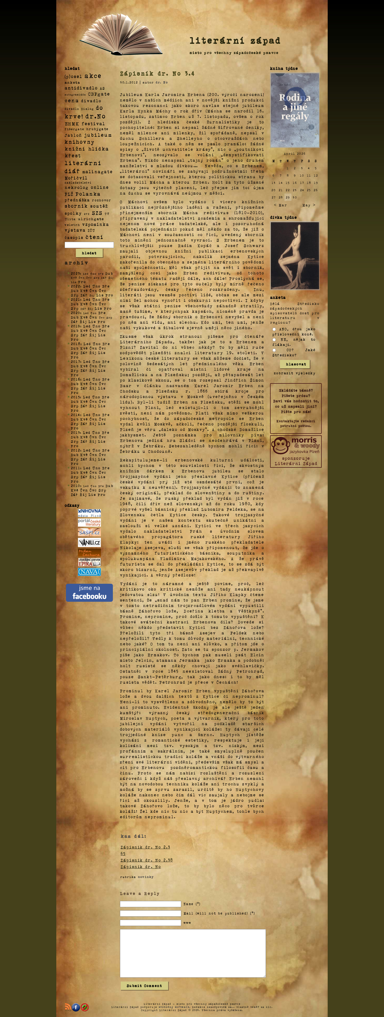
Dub (109, 273)
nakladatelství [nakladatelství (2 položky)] (78, 182)
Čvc (102, 290)
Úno (96, 286)
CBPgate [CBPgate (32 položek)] (99, 94)
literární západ (235, 40)
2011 (75, 468)
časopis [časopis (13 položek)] (74, 237)
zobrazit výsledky (295, 373)
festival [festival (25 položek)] (93, 123)
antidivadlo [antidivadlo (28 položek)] (81, 88)
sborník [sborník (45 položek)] (76, 206)
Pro (82, 281)
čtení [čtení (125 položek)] (95, 236)
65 (123, 853)
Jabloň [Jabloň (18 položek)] (73, 135)
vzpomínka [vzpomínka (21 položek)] (95, 224)
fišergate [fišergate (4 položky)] (74, 129)
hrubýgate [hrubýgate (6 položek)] (97, 129)
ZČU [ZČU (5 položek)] (91, 230)
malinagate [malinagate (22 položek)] (97, 171)
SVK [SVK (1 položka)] (87, 213)
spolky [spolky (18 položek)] (73, 213)
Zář (84, 295)
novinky (146, 877)
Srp (75, 295)
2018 (76, 343)
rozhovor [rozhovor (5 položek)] (101, 200)
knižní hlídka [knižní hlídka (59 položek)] (87, 148)
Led (87, 286)
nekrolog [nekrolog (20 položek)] (77, 187)
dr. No (162, 82)
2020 (75, 312)
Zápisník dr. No (141, 866)
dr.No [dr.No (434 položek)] (96, 115)
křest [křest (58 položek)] (73, 155)
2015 (75, 397)
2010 (75, 485)
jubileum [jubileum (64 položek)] (98, 134)
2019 (75, 326)
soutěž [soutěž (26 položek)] (99, 206)
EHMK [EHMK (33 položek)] (72, 123)
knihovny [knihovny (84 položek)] (80, 141)
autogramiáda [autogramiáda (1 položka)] (75, 94)
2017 (75, 361)
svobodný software (174, 1006)
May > (308, 205)
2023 (75, 273)
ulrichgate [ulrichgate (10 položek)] (91, 218)
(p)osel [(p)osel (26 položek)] (73, 76)
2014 (75, 414)
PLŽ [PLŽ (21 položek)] (69, 194)
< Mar (280, 205)
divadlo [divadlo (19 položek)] (91, 100)
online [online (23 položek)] (100, 187)
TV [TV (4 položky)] (107, 213)
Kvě (84, 290)
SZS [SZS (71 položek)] (97, 212)
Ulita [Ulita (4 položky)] (70, 219)
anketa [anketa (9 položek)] (72, 82)
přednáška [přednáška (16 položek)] (77, 199)
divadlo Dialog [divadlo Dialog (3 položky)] (79, 109)
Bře (106, 286)
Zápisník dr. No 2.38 (147, 860)
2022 (75, 286)
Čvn (93, 290)
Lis (100, 295)
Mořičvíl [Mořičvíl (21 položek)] (76, 177)
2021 (75, 299)
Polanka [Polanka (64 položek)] (88, 193)
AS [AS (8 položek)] (102, 88)
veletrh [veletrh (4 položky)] (72, 224)
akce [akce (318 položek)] (93, 75)
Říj (83, 321)
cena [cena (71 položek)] (72, 100)
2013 (75, 432)
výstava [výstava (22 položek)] (75, 230)
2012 (75, 450)
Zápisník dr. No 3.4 (157, 73)
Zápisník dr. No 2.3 (145, 847)
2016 (75, 379)
